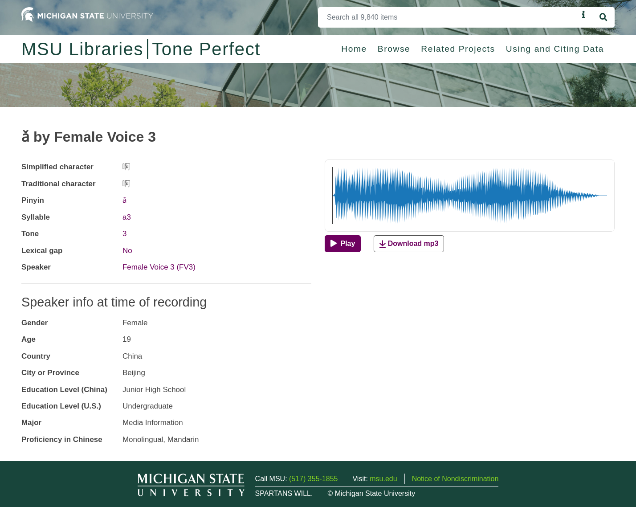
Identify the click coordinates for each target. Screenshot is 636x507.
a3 (126, 217)
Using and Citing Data (555, 48)
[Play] (343, 243)
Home (354, 48)
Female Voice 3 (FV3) (159, 267)
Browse (394, 48)
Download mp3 (408, 244)
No (127, 250)
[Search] (448, 17)
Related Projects (458, 48)
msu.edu (383, 478)
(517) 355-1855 (313, 478)
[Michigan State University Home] (87, 14)
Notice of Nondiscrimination (455, 478)
